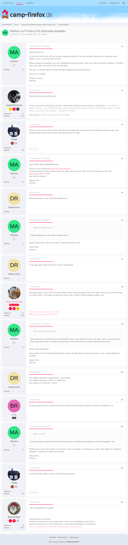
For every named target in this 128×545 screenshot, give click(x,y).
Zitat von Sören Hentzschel (44, 331)
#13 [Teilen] (122, 468)
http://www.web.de (36, 174)
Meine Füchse (34, 527)
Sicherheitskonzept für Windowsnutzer (67, 527)
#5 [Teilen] (122, 192)
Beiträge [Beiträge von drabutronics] (6, 211)
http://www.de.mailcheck (60, 169)
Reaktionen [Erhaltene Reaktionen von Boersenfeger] (7, 525)
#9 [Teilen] (122, 324)
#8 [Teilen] (122, 287)
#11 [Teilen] (122, 400)
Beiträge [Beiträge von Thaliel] (6, 150)
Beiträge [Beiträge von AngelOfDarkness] (6, 116)
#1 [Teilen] (122, 46)
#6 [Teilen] (122, 220)
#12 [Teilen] (122, 426)
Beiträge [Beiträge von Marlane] (6, 69)
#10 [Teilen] (122, 372)
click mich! (33, 149)
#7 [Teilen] (122, 259)
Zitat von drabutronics (42, 227)
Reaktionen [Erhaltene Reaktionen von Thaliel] (7, 148)
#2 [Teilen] (122, 90)
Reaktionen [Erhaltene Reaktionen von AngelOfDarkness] (7, 113)
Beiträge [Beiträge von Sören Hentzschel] (6, 315)
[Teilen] (124, 39)
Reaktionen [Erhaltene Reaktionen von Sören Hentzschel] (7, 313)
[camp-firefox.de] (64, 14)
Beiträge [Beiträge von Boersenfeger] (6, 527)
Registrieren (115, 3)
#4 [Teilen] (122, 159)
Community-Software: (64, 542)
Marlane (15, 34)
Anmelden (103, 3)
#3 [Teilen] (122, 124)
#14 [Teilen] (122, 502)
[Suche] (123, 3)
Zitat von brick (39, 434)
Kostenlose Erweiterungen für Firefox (44, 312)
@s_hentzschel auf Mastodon (43, 314)
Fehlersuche (45, 527)
